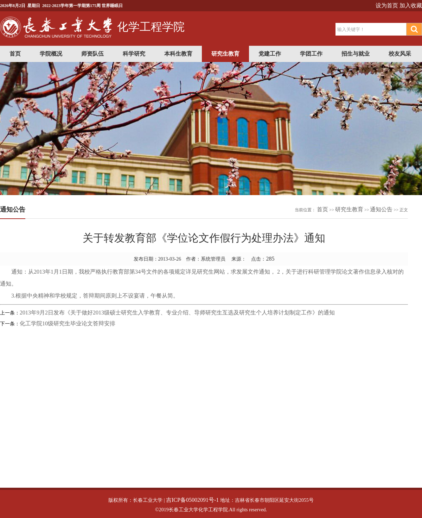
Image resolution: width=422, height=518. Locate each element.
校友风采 (400, 54)
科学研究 (134, 54)
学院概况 (51, 54)
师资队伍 (92, 54)
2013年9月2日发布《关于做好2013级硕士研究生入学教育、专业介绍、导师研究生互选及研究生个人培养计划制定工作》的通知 (177, 313)
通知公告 (381, 209)
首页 (15, 54)
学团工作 (311, 54)
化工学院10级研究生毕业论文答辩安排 (67, 323)
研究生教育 (225, 54)
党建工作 (269, 54)
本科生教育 (178, 54)
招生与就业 (355, 54)
